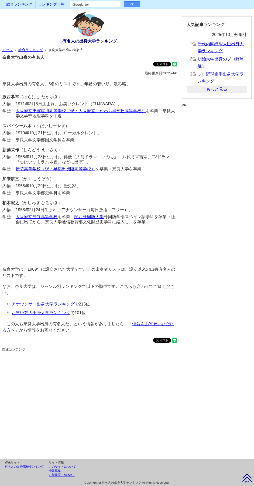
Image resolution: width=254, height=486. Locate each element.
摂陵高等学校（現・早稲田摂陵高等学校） (55, 169)
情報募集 (55, 471)
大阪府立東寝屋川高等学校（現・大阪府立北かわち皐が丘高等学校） (81, 110)
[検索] (94, 5)
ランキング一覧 (51, 4)
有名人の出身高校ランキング (24, 466)
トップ (7, 50)
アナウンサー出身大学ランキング (43, 304)
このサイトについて (62, 466)
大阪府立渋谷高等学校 (37, 216)
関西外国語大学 (89, 216)
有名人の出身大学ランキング (89, 41)
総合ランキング (19, 4)
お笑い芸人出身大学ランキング (41, 312)
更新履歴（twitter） (62, 475)
